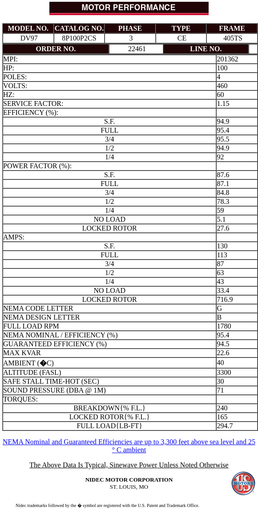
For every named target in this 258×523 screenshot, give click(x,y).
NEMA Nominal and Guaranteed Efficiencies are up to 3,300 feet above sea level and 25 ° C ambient (129, 446)
